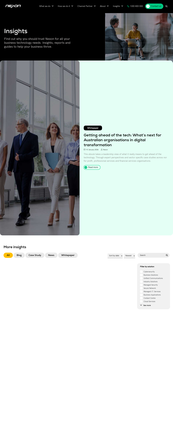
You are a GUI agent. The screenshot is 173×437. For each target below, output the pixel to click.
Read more (93, 167)
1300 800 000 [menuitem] (135, 6)
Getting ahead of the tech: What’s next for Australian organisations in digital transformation (122, 140)
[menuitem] (46, 6)
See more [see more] (145, 305)
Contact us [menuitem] (153, 6)
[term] (147, 271)
